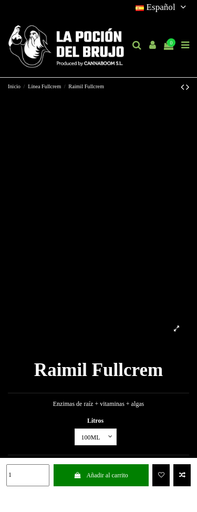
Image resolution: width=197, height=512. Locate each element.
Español (162, 7)
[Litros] (96, 437)
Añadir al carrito (101, 475)
